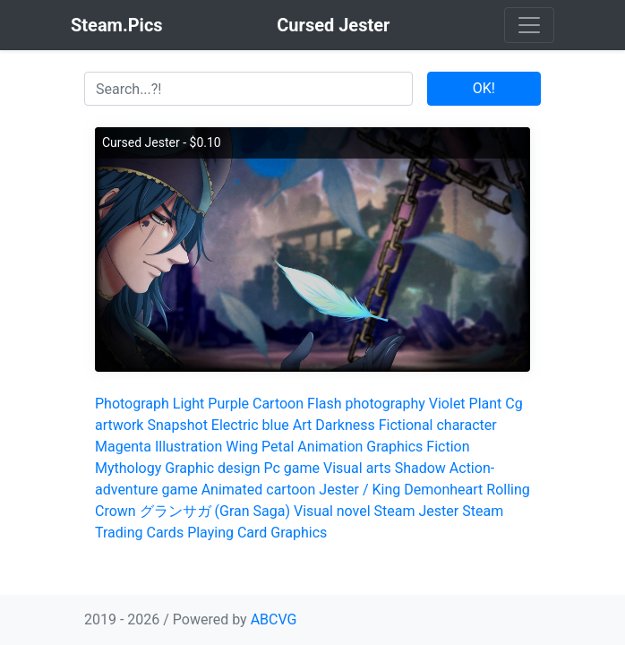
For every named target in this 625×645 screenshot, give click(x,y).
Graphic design (212, 468)
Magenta (123, 446)
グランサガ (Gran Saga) (215, 511)
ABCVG (274, 619)
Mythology (128, 468)
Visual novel (332, 511)
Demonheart (443, 489)
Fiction (447, 446)
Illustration (188, 446)
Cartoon (278, 403)
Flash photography (366, 403)
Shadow (420, 468)
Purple (228, 403)
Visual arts (357, 468)
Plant (485, 403)
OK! (484, 88)
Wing (242, 446)
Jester (439, 511)
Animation (330, 446)
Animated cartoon (258, 489)
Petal (277, 446)
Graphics (394, 446)
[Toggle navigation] (529, 25)
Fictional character (438, 425)
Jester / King (359, 489)
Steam (394, 511)
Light (189, 403)
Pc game (291, 468)
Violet (447, 403)
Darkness (345, 425)
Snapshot (177, 425)
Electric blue (250, 425)
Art (302, 425)
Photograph (132, 403)
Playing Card (227, 532)
